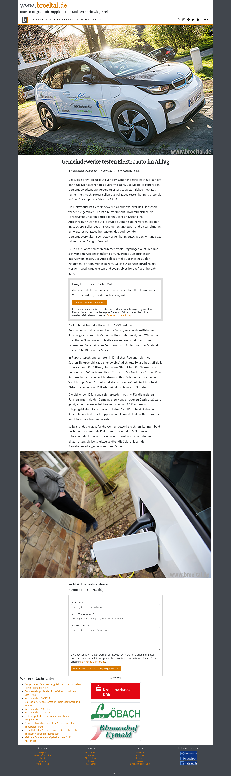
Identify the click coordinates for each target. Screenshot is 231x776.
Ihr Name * (77, 602)
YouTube (140, 755)
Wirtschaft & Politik (42, 755)
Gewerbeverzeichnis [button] (65, 19)
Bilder (48, 19)
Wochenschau (42, 763)
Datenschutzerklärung (118, 315)
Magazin (42, 752)
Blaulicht (42, 761)
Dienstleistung (91, 758)
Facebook (140, 752)
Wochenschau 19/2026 (37, 709)
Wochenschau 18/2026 (37, 712)
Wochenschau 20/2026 (37, 698)
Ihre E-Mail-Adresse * (82, 614)
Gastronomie (91, 752)
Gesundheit (91, 763)
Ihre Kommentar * (81, 625)
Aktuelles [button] (36, 19)
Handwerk (91, 755)
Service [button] (85, 19)
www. (43, 5)
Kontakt (97, 19)
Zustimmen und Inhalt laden (89, 302)
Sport (42, 758)
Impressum (140, 761)
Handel (91, 761)
